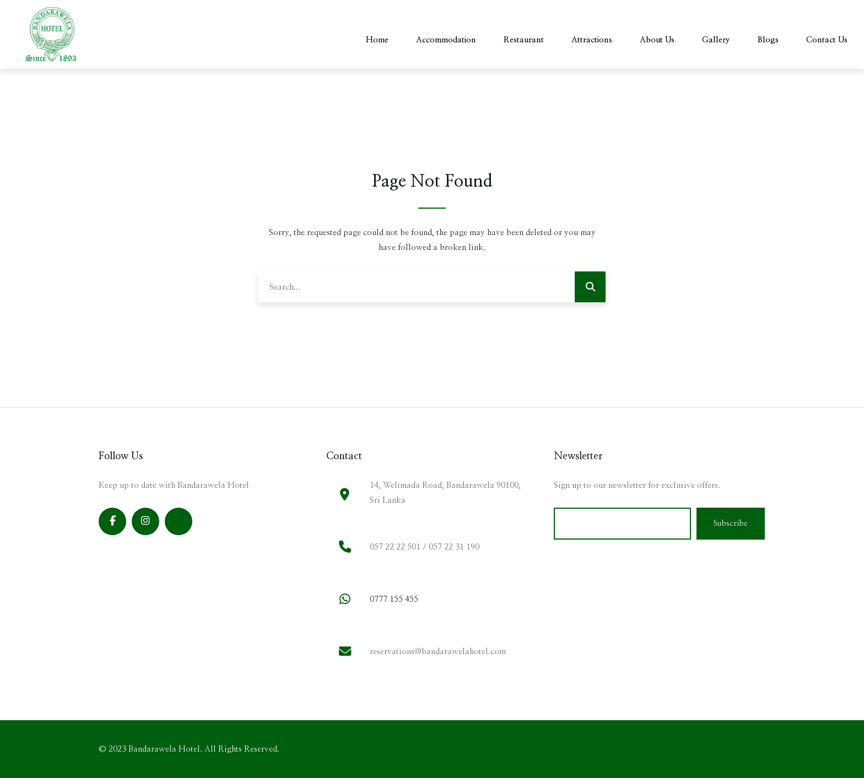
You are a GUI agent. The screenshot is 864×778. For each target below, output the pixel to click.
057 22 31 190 (454, 547)
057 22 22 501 (395, 547)
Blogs (768, 40)
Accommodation (446, 40)
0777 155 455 (394, 599)
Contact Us (826, 40)
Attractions (591, 40)
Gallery (716, 40)
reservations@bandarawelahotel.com (438, 652)
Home (377, 40)
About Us (657, 40)
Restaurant (524, 40)
